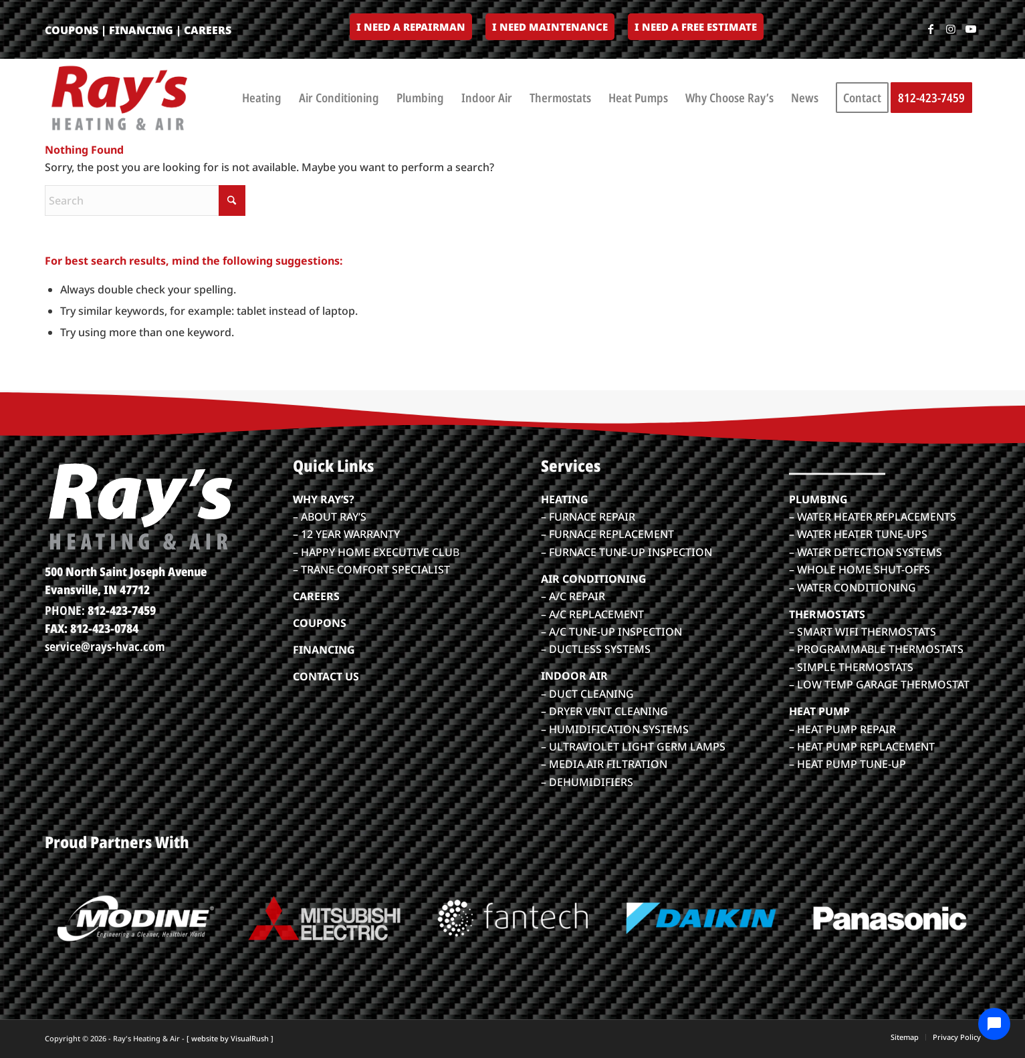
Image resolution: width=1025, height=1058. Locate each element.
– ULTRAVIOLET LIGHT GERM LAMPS (633, 746)
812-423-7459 (122, 610)
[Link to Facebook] (931, 29)
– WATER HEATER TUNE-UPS (858, 534)
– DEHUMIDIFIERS (587, 782)
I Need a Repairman (410, 26)
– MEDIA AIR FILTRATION (604, 764)
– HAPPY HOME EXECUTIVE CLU (373, 552)
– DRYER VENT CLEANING (604, 711)
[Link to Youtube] (971, 29)
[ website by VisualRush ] (230, 1038)
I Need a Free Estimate (696, 26)
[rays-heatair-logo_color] (118, 97)
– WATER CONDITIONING (852, 587)
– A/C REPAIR (573, 596)
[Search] (145, 200)
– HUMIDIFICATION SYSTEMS (615, 729)
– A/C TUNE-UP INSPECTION (611, 631)
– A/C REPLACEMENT (592, 614)
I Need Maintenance (550, 26)
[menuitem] (411, 27)
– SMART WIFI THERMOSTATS (862, 631)
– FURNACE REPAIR (588, 516)
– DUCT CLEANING (587, 693)
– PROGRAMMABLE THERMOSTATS (876, 649)
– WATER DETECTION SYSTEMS (865, 552)
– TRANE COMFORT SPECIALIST (371, 569)
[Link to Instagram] (951, 29)
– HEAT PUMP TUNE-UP (847, 764)
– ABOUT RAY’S (329, 516)
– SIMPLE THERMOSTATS (851, 667)
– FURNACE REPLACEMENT (607, 534)
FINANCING (141, 30)
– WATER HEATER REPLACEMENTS (872, 516)
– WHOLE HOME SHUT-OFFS (859, 569)
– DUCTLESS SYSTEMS (596, 649)
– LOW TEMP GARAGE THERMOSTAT (879, 684)
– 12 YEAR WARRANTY (346, 534)
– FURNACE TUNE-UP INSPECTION (626, 552)
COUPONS (71, 30)
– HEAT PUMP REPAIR (842, 729)
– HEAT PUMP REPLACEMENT (862, 746)
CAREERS (207, 30)
